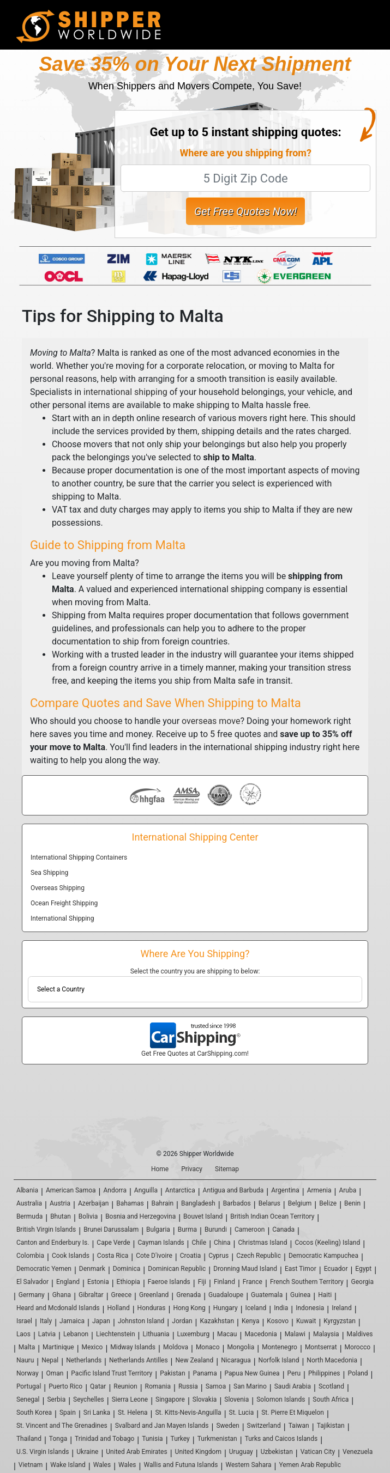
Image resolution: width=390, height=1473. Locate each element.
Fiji (202, 1282)
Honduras (151, 1308)
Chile (199, 1242)
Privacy (191, 1169)
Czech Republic (258, 1255)
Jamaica (72, 1321)
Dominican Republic (177, 1269)
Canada (283, 1229)
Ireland (341, 1308)
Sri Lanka (96, 1412)
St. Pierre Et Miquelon (292, 1412)
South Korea (34, 1412)
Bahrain (163, 1203)
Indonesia (310, 1308)
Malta (27, 1347)
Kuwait (306, 1321)
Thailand (28, 1438)
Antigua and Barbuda (233, 1190)
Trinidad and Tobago (104, 1438)
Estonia (98, 1282)
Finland (224, 1282)
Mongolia (240, 1347)
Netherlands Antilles (138, 1360)
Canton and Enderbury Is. (52, 1242)
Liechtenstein (115, 1334)
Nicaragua (236, 1360)
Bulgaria (158, 1229)
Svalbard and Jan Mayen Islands (162, 1425)
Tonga (58, 1438)
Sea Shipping (49, 873)
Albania (27, 1190)
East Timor (300, 1269)
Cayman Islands (161, 1242)
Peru (294, 1373)
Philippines (324, 1373)
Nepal (49, 1360)
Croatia (190, 1255)
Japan (101, 1321)
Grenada (188, 1295)
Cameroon (250, 1229)
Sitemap (227, 1169)
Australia (29, 1203)
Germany (32, 1295)
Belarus (269, 1203)
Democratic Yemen (43, 1269)
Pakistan (172, 1373)
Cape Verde (113, 1242)
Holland (118, 1308)
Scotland (331, 1386)
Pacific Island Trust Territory (111, 1373)
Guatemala (267, 1295)
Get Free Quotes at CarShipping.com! (195, 1053)
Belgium (300, 1203)
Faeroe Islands (169, 1282)
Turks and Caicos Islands (281, 1438)
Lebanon (75, 1334)
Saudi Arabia (292, 1386)
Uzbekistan (277, 1452)
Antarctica (180, 1190)
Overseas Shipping (58, 888)
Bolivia (88, 1216)
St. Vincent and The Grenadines (61, 1425)
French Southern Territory (307, 1282)
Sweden (227, 1425)
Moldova (175, 1347)
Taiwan (299, 1425)
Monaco (208, 1347)
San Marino (250, 1386)
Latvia (47, 1334)
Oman (55, 1373)
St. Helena (133, 1412)
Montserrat (321, 1347)
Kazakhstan (217, 1321)
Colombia (30, 1255)
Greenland (154, 1295)
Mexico (92, 1347)
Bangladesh (198, 1203)
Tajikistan (331, 1425)
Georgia (362, 1282)
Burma (187, 1229)
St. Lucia (241, 1412)
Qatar (98, 1386)
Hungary (225, 1308)
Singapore (170, 1399)
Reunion (125, 1386)
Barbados (237, 1203)
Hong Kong (189, 1308)
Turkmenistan (217, 1438)
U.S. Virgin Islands (42, 1452)
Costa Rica (112, 1255)
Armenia (319, 1190)
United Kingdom (198, 1452)
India (281, 1308)
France (252, 1282)
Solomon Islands (280, 1399)
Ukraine (87, 1452)
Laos (23, 1334)
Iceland (256, 1308)
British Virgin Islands (46, 1229)
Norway (27, 1373)
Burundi (216, 1229)
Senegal (28, 1399)
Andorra (115, 1190)
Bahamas (129, 1203)
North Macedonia (332, 1360)
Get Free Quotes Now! (245, 211)
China (222, 1242)
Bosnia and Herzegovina (140, 1216)
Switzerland (264, 1425)
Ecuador (336, 1269)
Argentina (285, 1190)
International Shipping (62, 918)
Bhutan (60, 1216)
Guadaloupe (225, 1295)
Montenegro (279, 1347)
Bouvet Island (203, 1216)
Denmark (92, 1269)
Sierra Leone (130, 1399)
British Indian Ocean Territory (272, 1216)
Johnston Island (141, 1321)
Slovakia (205, 1399)
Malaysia (326, 1334)
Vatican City (318, 1452)
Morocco (358, 1347)
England (68, 1282)
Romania (158, 1386)
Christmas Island (262, 1242)
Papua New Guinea (252, 1373)
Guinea (300, 1295)
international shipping (125, 392)
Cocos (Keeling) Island (327, 1242)
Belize (328, 1203)
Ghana (61, 1295)
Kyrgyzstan (339, 1321)
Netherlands (83, 1360)
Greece (121, 1295)
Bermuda (29, 1216)
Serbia (56, 1399)
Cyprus (218, 1255)
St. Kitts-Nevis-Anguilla (188, 1412)
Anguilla (146, 1190)
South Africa (331, 1399)
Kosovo (278, 1321)
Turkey (180, 1438)
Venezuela (358, 1452)
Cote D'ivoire (154, 1255)
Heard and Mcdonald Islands (58, 1308)
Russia (188, 1386)
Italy (46, 1321)
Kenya (250, 1321)
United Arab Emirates (136, 1452)
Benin (352, 1203)
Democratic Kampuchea (323, 1255)
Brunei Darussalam (111, 1229)
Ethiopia (128, 1282)
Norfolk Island (279, 1360)
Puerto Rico (65, 1386)
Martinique (58, 1347)
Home (160, 1169)
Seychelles (88, 1399)
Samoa (216, 1386)
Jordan (182, 1321)
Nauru (25, 1360)
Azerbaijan (93, 1203)
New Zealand (195, 1360)
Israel (24, 1321)
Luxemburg (193, 1334)
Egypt (363, 1269)
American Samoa (71, 1190)
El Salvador (32, 1282)
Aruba (347, 1190)
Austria (60, 1203)
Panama (205, 1373)
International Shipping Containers (79, 857)
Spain (67, 1412)
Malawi (295, 1334)
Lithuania (156, 1334)
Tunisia (152, 1438)
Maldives (360, 1334)
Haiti (325, 1295)
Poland (357, 1373)
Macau (227, 1334)
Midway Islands (132, 1347)
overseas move (211, 721)
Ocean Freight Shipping (64, 903)
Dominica (127, 1269)
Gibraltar (91, 1295)
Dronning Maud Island (245, 1269)
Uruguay (241, 1452)
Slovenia (236, 1399)
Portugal (28, 1386)
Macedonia (260, 1334)
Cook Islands (70, 1255)
